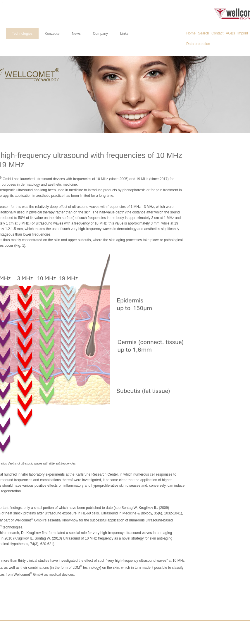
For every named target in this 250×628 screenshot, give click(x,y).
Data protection (198, 44)
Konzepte (52, 34)
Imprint (242, 33)
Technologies (22, 34)
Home (191, 33)
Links (124, 34)
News (76, 34)
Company (100, 34)
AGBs (230, 33)
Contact (217, 33)
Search (203, 33)
